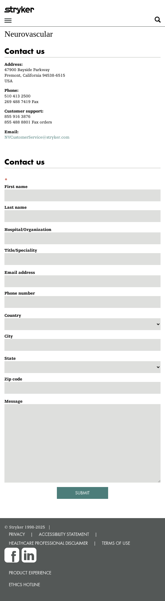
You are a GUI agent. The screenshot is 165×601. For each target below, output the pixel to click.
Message (13, 401)
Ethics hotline (24, 584)
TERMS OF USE (116, 543)
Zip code (13, 379)
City (8, 336)
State (10, 358)
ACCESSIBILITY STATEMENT (64, 534)
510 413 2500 (17, 96)
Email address (19, 272)
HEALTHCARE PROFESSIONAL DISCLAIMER (48, 543)
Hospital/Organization (27, 229)
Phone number (19, 293)
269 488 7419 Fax (21, 101)
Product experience (30, 573)
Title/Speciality (20, 250)
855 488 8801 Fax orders (28, 122)
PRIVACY (17, 534)
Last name (15, 207)
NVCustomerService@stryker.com (36, 137)
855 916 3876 (17, 116)
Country (12, 315)
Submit (82, 493)
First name (16, 186)
